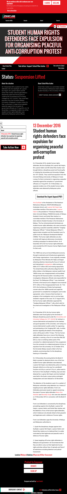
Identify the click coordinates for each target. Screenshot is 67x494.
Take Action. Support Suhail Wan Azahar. (32, 66)
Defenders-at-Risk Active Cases (49, 490)
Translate (63, 26)
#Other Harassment (46, 455)
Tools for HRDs (9, 20)
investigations (48, 264)
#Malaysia (23, 455)
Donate (25, 20)
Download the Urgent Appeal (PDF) (49, 196)
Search (58, 20)
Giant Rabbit (39, 481)
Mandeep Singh (46, 395)
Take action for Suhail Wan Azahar (58, 67)
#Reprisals (36, 455)
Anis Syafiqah (37, 203)
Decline (56, 2)
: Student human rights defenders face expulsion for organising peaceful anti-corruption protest (12, 136)
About (2, 131)
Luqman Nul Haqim (53, 207)
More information (11, 10)
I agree (47, 2)
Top (2, 127)
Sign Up (33, 471)
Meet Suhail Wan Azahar (48, 95)
